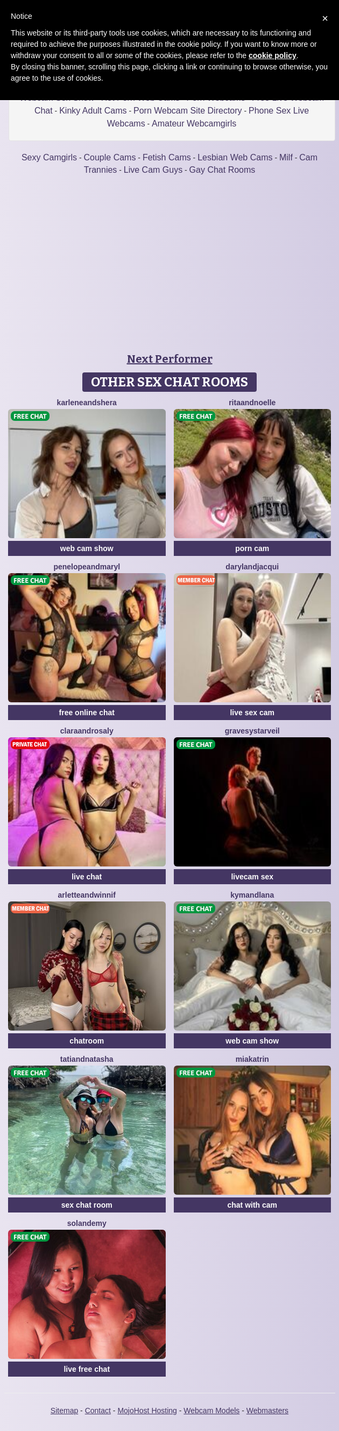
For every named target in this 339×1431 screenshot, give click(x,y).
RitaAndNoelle (252, 402)
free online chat (87, 712)
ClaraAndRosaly (87, 731)
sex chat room (86, 1205)
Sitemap (64, 1410)
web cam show (87, 548)
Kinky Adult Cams (92, 110)
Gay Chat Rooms (222, 169)
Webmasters (267, 1410)
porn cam (252, 548)
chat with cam (252, 1205)
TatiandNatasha (87, 1059)
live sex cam (252, 712)
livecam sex (252, 876)
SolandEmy (87, 1223)
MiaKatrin (252, 1059)
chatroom (86, 1041)
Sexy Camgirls (49, 157)
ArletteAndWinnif (87, 895)
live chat (87, 876)
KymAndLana (252, 895)
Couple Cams (110, 157)
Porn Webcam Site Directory (187, 110)
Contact (98, 1410)
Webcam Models (211, 1410)
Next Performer (170, 359)
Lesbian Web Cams (234, 157)
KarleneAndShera (87, 402)
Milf (286, 157)
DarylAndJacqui (252, 566)
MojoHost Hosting (147, 1410)
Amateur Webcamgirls (194, 123)
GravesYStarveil (252, 731)
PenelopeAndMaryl (86, 566)
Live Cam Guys (153, 169)
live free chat (86, 1369)
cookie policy (272, 55)
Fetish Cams (167, 157)
